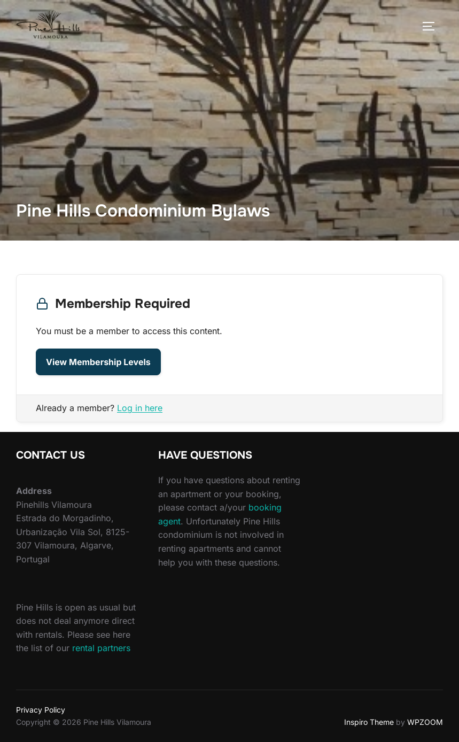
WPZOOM (425, 721)
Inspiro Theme (369, 721)
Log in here (139, 408)
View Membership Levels (98, 362)
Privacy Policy (40, 709)
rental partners (101, 648)
